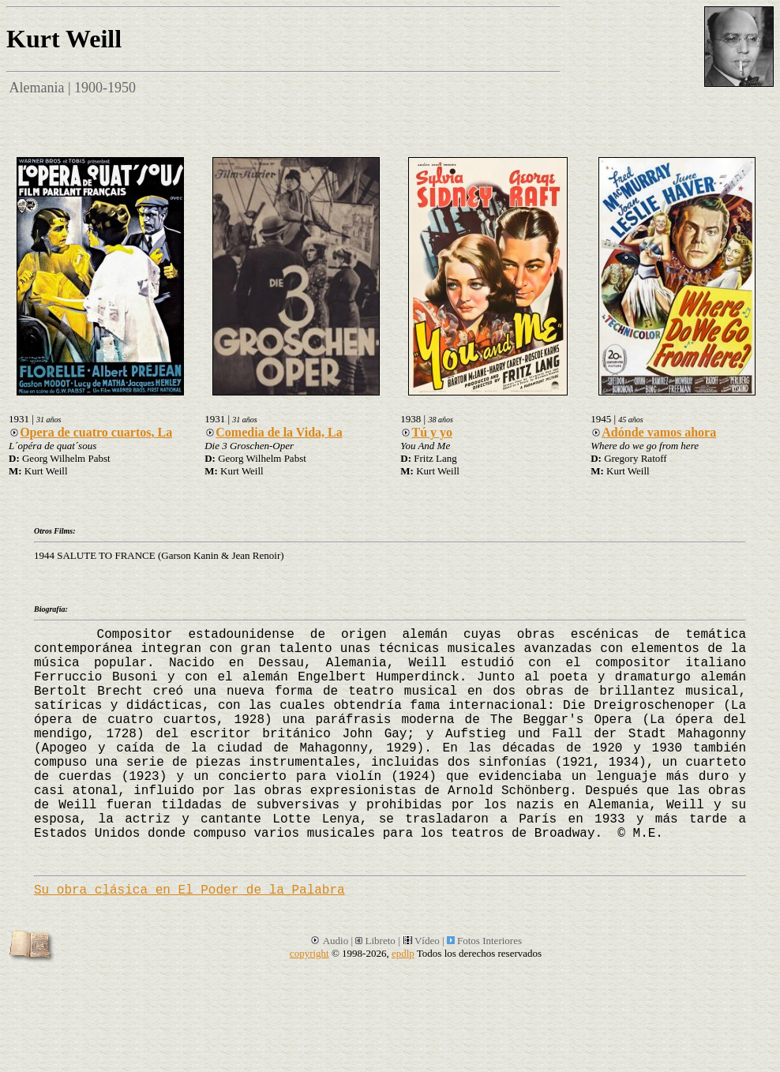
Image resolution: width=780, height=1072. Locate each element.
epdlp (403, 953)
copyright (309, 953)
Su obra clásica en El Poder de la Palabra (189, 890)
